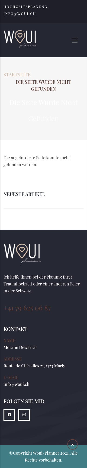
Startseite (17, 74)
